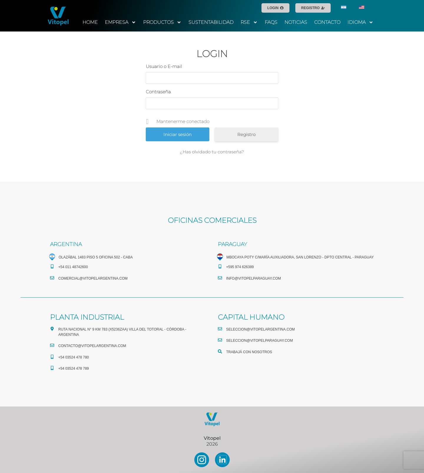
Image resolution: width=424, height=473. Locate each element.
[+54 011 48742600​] (52, 266)
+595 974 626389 (240, 267)
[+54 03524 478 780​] (52, 357)
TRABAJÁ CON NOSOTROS (249, 352)
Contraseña (158, 91)
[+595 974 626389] (220, 266)
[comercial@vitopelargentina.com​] (52, 278)
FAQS (271, 22)
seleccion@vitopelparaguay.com (259, 340)
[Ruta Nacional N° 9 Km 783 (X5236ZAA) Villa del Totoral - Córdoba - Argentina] (52, 329)
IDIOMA (360, 22)
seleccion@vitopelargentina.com (260, 329)
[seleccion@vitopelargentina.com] (220, 329)
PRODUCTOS (162, 22)
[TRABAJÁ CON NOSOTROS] (220, 351)
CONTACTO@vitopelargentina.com (92, 346)
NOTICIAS (295, 22)
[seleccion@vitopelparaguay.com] (220, 340)
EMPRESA (120, 22)
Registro (246, 134)
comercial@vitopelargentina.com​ (92, 278)
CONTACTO (327, 22)
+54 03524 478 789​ (73, 368)
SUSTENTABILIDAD (210, 22)
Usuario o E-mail (164, 66)
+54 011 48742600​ (73, 267)
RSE (249, 22)
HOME (90, 22)
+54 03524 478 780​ (73, 357)
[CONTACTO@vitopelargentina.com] (52, 345)
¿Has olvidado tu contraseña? (212, 152)
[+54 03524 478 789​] (52, 368)
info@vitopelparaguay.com (253, 278)
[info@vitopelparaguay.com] (220, 278)
